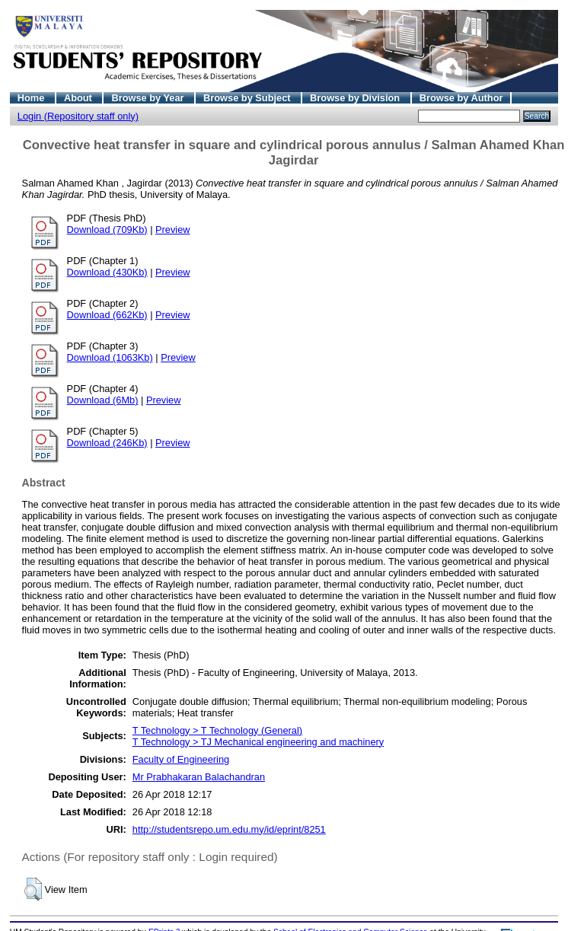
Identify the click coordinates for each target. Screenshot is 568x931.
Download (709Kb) (107, 229)
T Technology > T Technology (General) (217, 730)
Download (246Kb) (107, 442)
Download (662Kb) (107, 314)
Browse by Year (149, 98)
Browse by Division (356, 98)
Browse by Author (461, 98)
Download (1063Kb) (110, 357)
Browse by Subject (248, 98)
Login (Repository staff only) (78, 116)
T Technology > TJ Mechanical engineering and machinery (258, 742)
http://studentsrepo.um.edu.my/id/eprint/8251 (229, 829)
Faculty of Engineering (180, 759)
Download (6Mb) (103, 400)
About (79, 98)
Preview (172, 229)
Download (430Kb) (107, 272)
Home (32, 98)
